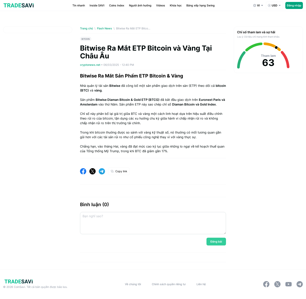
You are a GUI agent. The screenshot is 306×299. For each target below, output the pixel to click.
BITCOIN (86, 39)
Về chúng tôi (133, 284)
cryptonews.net (90, 64)
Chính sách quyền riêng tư (169, 284)
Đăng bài (216, 241)
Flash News (104, 28)
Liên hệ (201, 284)
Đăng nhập (294, 5)
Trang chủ (86, 28)
